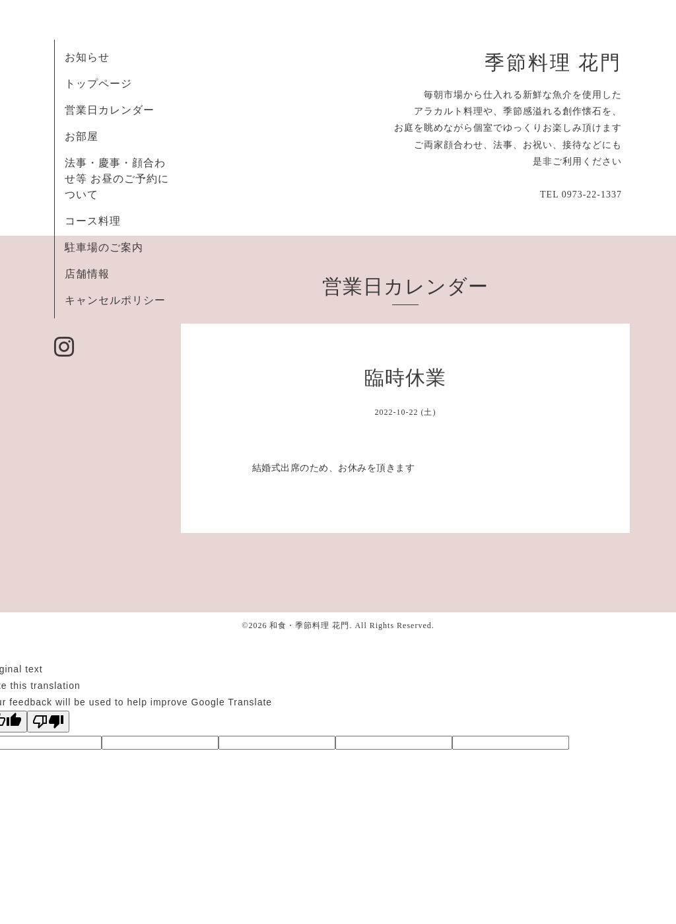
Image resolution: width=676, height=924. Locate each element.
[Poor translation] (48, 721)
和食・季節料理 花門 (309, 625)
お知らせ (87, 57)
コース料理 (93, 221)
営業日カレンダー (109, 110)
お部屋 (81, 136)
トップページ (98, 83)
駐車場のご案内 (104, 247)
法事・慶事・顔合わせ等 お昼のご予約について (117, 178)
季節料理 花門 (553, 62)
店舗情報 (87, 273)
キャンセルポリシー (115, 300)
